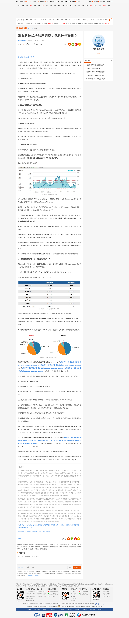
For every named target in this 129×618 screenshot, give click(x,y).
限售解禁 (90, 23)
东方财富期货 (96, 589)
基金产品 (73, 598)
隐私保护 (85, 610)
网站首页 (18, 1)
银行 (71, 5)
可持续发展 (37, 610)
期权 (39, 5)
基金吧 (95, 5)
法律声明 (77, 610)
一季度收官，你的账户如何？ (95, 75)
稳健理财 (73, 600)
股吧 (91, 5)
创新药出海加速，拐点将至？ (95, 65)
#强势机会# (21, 525)
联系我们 (61, 610)
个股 (39, 20)
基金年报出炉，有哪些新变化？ (95, 72)
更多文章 (87, 60)
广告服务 (45, 610)
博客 (100, 5)
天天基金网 (42, 1)
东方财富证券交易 (41, 596)
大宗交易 (101, 23)
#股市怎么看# (30, 525)
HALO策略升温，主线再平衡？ (95, 79)
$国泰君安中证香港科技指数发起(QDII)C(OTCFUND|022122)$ (42, 368)
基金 (75, 5)
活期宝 (73, 596)
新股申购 (50, 23)
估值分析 (107, 23)
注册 (22, 567)
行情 (43, 5)
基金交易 (73, 594)
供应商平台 (53, 610)
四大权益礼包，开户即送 (26, 57)
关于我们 (28, 610)
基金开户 (73, 591)
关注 (98, 53)
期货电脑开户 (106, 594)
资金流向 (28, 23)
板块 (42, 20)
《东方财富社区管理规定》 (34, 575)
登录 (19, 567)
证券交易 (102, 1)
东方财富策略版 (30, 596)
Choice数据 (72, 1)
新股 (31, 5)
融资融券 (80, 23)
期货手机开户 (106, 591)
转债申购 (56, 23)
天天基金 (64, 589)
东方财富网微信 (53, 594)
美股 (55, 5)
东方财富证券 (50, 1)
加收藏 (23, 1)
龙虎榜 (85, 23)
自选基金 (83, 20)
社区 (32, 28)
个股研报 (44, 23)
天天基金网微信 (83, 594)
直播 (87, 5)
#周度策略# (39, 525)
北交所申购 (62, 23)
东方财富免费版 (30, 591)
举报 (19, 538)
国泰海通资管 (22, 40)
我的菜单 (96, 1)
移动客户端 (28, 1)
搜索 (109, 5)
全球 (51, 5)
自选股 (78, 20)
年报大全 (74, 23)
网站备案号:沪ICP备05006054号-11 (49, 606)
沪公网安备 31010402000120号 (67, 606)
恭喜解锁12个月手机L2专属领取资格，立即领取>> (34, 531)
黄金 (74, 20)
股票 (27, 5)
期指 (35, 5)
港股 (59, 5)
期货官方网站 (106, 596)
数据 (47, 5)
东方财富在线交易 (41, 594)
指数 (27, 20)
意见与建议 (51, 596)
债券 (83, 5)
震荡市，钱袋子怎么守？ (93, 68)
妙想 (66, 1)
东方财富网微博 (53, 591)
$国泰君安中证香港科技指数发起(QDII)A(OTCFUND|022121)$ (60, 365)
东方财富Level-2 (30, 594)
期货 (63, 5)
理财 (79, 5)
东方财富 (19, 589)
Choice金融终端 (30, 600)
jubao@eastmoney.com (100, 604)
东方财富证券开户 (41, 591)
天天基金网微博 (83, 591)
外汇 (67, 5)
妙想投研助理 (29, 598)
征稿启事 (92, 610)
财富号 (104, 5)
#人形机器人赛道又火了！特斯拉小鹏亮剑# (57, 525)
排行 (46, 20)
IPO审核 (96, 23)
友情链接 (100, 610)
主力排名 (33, 23)
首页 (29, 28)
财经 (19, 5)
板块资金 (39, 23)
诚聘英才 (69, 610)
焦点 (23, 5)
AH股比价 (68, 23)
